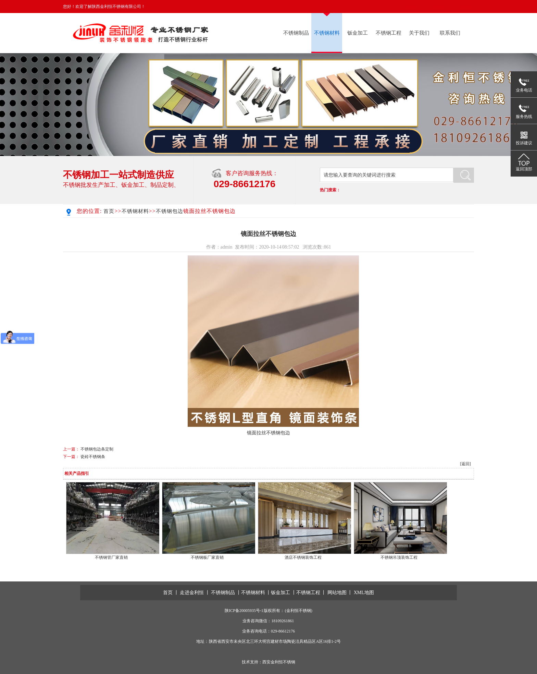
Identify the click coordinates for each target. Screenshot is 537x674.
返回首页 (413, 6)
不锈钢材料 (327, 33)
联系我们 (439, 6)
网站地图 (337, 592)
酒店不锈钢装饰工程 (303, 557)
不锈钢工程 (388, 33)
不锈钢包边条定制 (96, 449)
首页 (108, 211)
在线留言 (466, 6)
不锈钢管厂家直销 (111, 557)
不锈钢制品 (296, 33)
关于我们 (419, 33)
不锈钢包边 (169, 211)
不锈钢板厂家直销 (207, 557)
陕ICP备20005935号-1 (244, 610)
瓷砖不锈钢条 (92, 456)
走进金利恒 (192, 592)
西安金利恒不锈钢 (278, 662)
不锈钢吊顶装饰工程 (398, 557)
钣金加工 (357, 33)
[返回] (465, 463)
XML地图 (364, 592)
